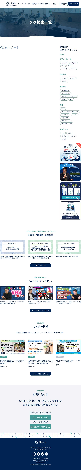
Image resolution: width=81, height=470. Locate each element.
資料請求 (64, 4)
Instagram (73, 63)
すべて (62, 54)
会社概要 (46, 458)
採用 (54, 4)
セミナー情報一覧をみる (40, 374)
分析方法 (64, 136)
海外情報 (64, 139)
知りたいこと (64, 129)
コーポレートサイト (37, 458)
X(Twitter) (64, 69)
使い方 (69, 133)
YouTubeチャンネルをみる (40, 311)
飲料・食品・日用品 (67, 123)
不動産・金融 (65, 117)
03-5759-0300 (40, 417)
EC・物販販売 (65, 90)
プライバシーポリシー (40, 462)
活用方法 (72, 136)
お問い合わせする (40, 426)
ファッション (65, 114)
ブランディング (65, 93)
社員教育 (64, 81)
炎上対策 (72, 78)
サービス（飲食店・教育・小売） (70, 111)
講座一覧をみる (40, 265)
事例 (63, 133)
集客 (71, 99)
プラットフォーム (65, 59)
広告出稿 (64, 78)
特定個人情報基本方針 (43, 460)
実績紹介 (34, 4)
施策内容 (63, 74)
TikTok (69, 66)
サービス (27, 4)
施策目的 (63, 86)
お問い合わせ (73, 4)
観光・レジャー (65, 120)
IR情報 (34, 460)
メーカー (74, 114)
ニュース (20, 4)
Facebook (64, 63)
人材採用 (64, 99)
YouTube (73, 69)
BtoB (63, 108)
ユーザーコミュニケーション (69, 96)
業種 (61, 105)
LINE (63, 66)
